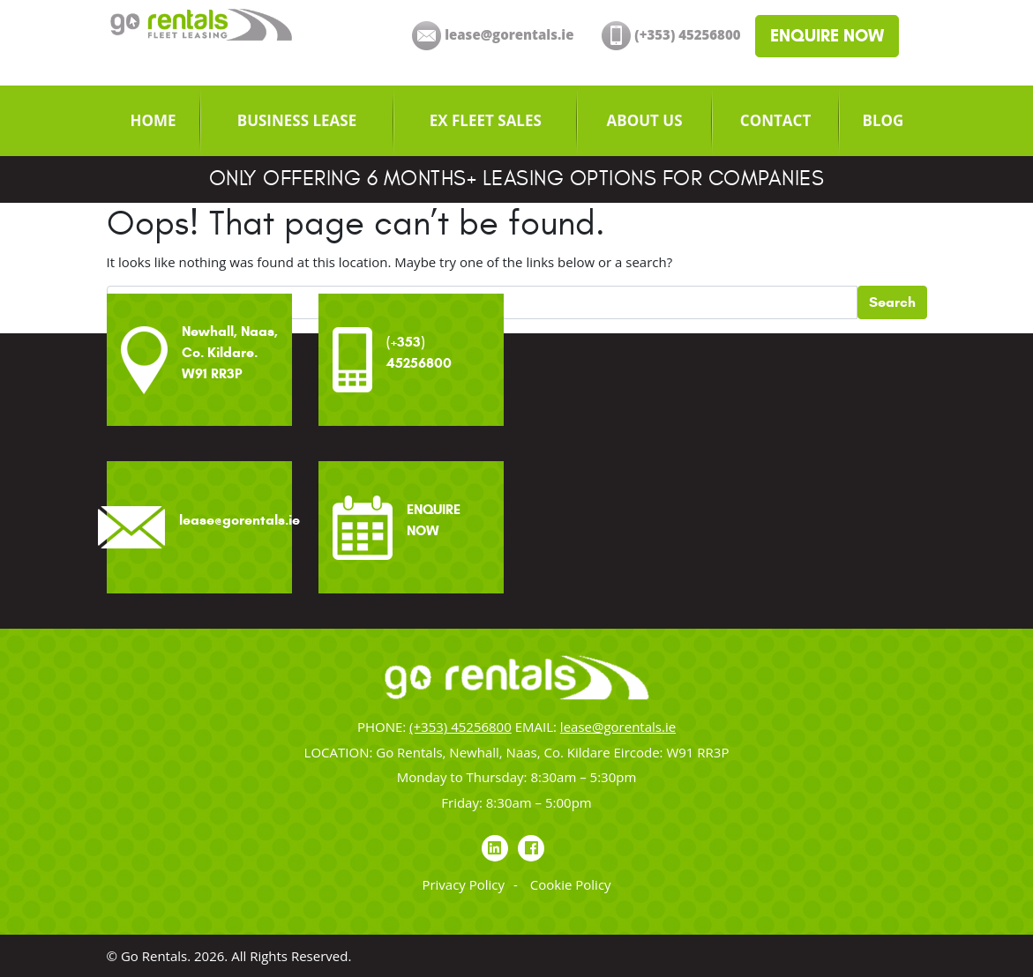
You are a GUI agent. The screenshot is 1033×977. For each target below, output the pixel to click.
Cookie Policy (570, 884)
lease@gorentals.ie (618, 726)
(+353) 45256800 (460, 726)
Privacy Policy (463, 884)
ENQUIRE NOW (827, 36)
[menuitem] (153, 121)
